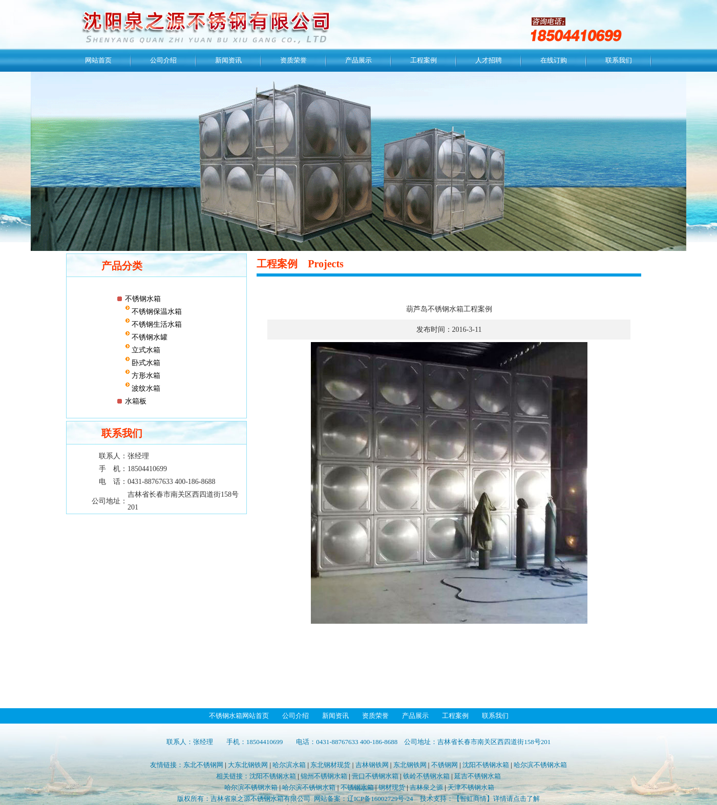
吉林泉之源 (426, 787)
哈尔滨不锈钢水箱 (540, 765)
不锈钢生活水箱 (156, 324)
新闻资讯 (228, 60)
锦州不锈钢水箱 (324, 776)
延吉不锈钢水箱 (477, 776)
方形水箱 (145, 375)
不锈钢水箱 (143, 299)
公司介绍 (163, 60)
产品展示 (358, 60)
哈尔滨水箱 (289, 765)
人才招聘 (488, 60)
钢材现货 (391, 787)
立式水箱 (145, 350)
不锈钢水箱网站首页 (239, 715)
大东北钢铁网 (248, 765)
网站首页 (98, 60)
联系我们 (618, 60)
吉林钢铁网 (372, 765)
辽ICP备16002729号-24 (380, 798)
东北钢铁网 (410, 765)
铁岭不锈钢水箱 (426, 776)
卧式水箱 (145, 363)
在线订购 (553, 60)
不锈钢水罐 (149, 337)
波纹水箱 (145, 388)
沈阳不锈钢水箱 (485, 765)
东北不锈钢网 (203, 765)
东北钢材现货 (330, 765)
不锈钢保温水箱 (156, 311)
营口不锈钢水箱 (375, 776)
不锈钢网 (444, 765)
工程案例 (423, 60)
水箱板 (135, 401)
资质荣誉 (293, 60)
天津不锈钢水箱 (471, 787)
